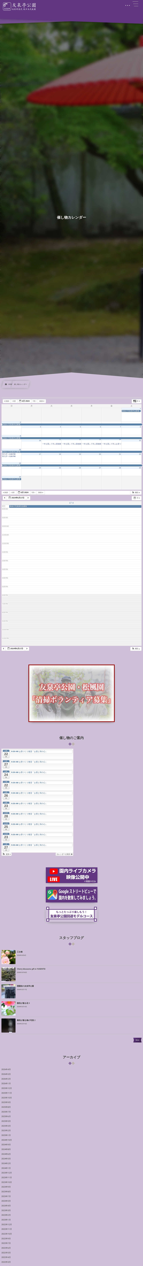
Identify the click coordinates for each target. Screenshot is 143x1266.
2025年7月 (6, 1112)
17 (40, 454)
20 (100, 454)
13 (100, 439)
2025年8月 (6, 1107)
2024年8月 (6, 1149)
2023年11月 (6, 1177)
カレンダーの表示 (64, 854)
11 (60, 439)
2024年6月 (6, 1154)
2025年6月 (6, 1116)
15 (140, 440)
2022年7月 (6, 1243)
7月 (35, 401)
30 (20, 477)
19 (80, 454)
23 (20, 463)
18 (60, 454)
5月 (14, 401)
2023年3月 (6, 1210)
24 (40, 468)
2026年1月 (6, 1083)
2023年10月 (6, 1182)
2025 (42, 401)
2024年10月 (6, 1140)
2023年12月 (6, 1173)
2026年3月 (6, 1074)
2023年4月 (6, 1206)
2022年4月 (6, 1257)
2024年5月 (6, 1159)
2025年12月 (6, 1088)
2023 (6, 401)
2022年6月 (6, 1248)
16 (20, 450)
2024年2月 (6, 1163)
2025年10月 (6, 1098)
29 (140, 468)
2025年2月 (6, 1130)
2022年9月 (6, 1239)
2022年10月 (6, 1234)
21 (120, 454)
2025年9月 (6, 1102)
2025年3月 (6, 1126)
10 (40, 440)
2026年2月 (6, 1079)
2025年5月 (6, 1121)
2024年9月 (6, 1145)
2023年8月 (6, 1192)
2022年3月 (6, 1262)
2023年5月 (6, 1201)
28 (120, 468)
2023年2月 (6, 1215)
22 (140, 454)
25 (60, 468)
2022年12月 (6, 1224)
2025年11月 (6, 1093)
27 (100, 468)
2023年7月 (6, 1196)
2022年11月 (6, 1229)
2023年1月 (6, 1220)
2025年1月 (6, 1135)
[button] (135, 493)
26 (80, 468)
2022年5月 (6, 1253)
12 (80, 439)
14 (120, 439)
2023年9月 (6, 1187)
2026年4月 (6, 1069)
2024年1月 (6, 1168)
